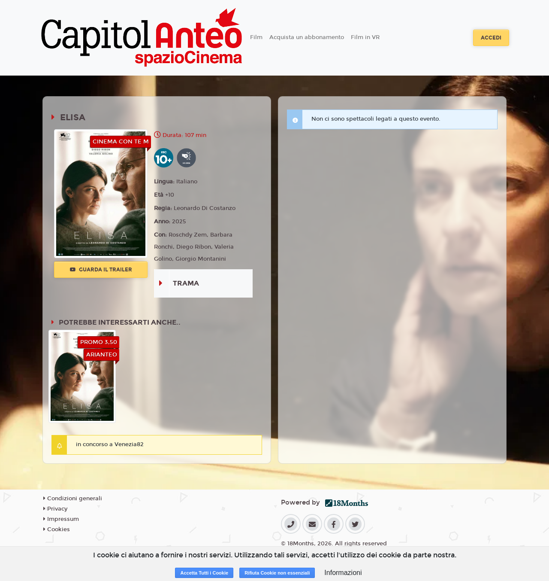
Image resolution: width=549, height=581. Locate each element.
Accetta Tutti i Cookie (204, 572)
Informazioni (343, 572)
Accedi (491, 38)
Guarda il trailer (101, 270)
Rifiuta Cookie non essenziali (277, 572)
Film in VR (365, 37)
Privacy (55, 508)
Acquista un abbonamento (306, 37)
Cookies (56, 529)
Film (256, 37)
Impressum (61, 519)
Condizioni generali (72, 498)
